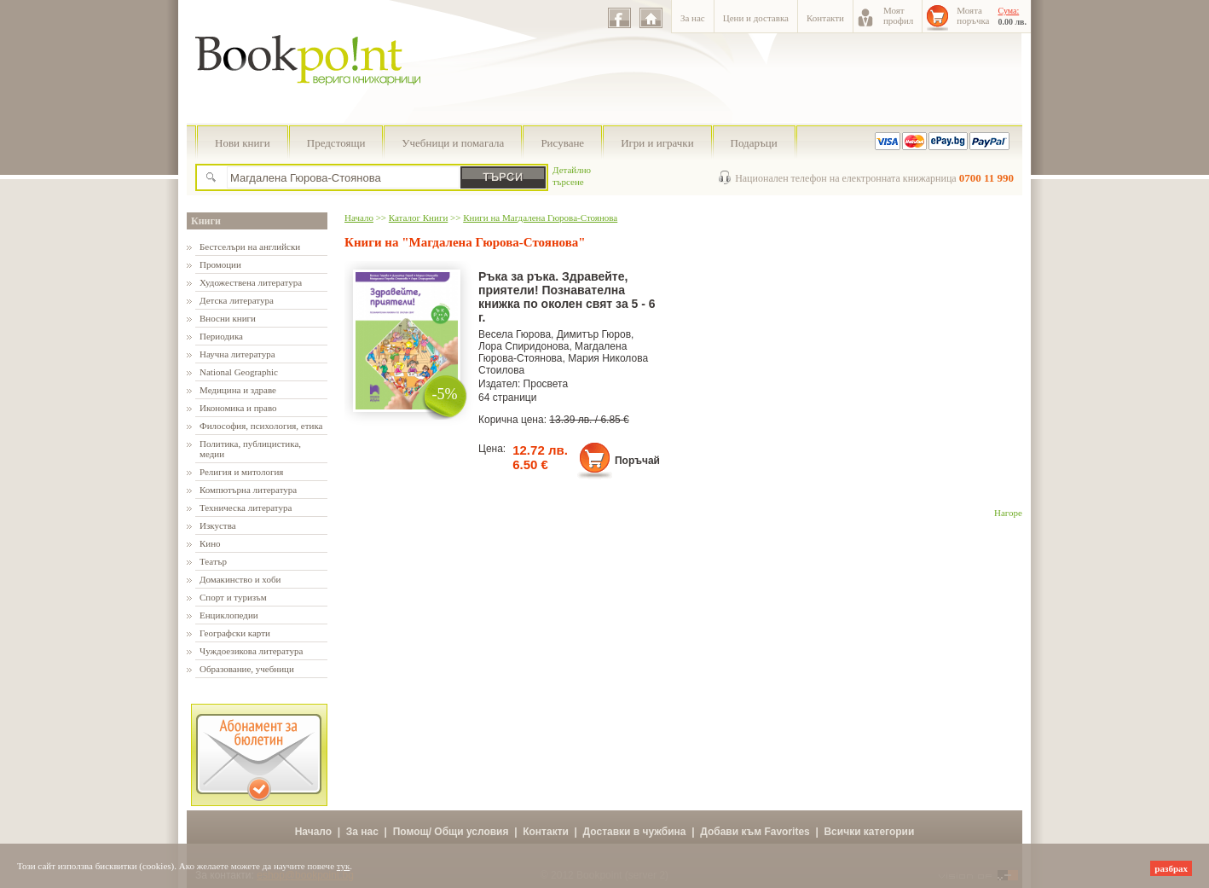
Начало (358, 217)
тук (343, 866)
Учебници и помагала (453, 142)
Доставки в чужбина (634, 832)
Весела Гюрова (514, 334)
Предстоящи (336, 142)
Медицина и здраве (238, 390)
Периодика (221, 336)
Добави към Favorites (755, 832)
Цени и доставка (756, 18)
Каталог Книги (418, 217)
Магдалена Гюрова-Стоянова (552, 352)
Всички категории (869, 832)
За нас (692, 18)
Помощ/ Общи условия (451, 832)
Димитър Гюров (594, 334)
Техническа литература (246, 507)
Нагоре (1008, 513)
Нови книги (242, 142)
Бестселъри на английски (250, 246)
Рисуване (562, 142)
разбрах (1171, 868)
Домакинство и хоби (240, 579)
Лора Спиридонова (523, 346)
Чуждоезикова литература (251, 651)
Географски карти (235, 633)
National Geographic (239, 372)
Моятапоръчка (973, 15)
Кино (210, 543)
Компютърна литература (248, 490)
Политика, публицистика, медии (250, 448)
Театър (213, 561)
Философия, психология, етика (261, 426)
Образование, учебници (247, 669)
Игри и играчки (657, 142)
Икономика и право (238, 408)
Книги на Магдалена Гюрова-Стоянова (540, 217)
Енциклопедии (229, 615)
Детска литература (237, 300)
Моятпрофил (898, 15)
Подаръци (754, 142)
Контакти (825, 18)
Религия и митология (241, 472)
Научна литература (237, 354)
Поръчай (637, 461)
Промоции (220, 264)
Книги (206, 221)
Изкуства (218, 525)
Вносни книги (228, 318)
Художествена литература (251, 282)
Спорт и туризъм (233, 597)
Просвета (546, 384)
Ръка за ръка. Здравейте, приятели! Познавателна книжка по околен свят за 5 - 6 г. (567, 297)
